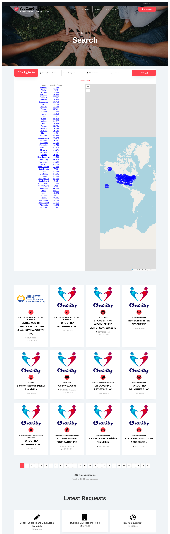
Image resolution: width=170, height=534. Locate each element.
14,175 (56, 128)
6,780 (56, 186)
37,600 (56, 162)
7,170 (56, 68)
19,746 (56, 124)
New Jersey (43, 138)
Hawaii (43, 92)
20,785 (56, 133)
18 (104, 453)
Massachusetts (44, 116)
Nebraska (43, 131)
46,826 (56, 183)
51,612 (56, 126)
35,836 (56, 102)
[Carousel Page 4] (87, 527)
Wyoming (43, 186)
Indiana (44, 100)
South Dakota (43, 164)
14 (85, 453)
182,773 (56, 169)
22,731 (56, 104)
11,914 (56, 92)
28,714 (56, 80)
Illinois (43, 97)
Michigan (43, 119)
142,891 (56, 88)
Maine (43, 112)
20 (114, 453)
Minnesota (44, 121)
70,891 (56, 119)
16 (95, 453)
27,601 (56, 152)
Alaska (43, 68)
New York (43, 143)
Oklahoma (44, 152)
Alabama (43, 66)
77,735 (56, 90)
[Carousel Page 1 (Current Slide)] (80, 527)
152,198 (56, 143)
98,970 (56, 157)
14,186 (56, 140)
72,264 (56, 145)
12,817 (56, 95)
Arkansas (43, 73)
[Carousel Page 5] (89, 527)
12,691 (56, 112)
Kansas (43, 104)
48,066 (56, 167)
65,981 (56, 176)
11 (70, 453)
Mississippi (43, 124)
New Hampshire (43, 135)
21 (119, 453)
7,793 (56, 147)
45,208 (56, 78)
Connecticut (43, 80)
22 (124, 453)
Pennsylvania (44, 157)
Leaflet (134, 248)
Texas (43, 169)
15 (90, 453)
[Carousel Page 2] (82, 527)
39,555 (56, 71)
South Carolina (43, 162)
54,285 (56, 114)
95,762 (56, 97)
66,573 (56, 138)
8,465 (56, 159)
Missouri (43, 126)
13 (80, 453)
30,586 (56, 109)
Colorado (43, 78)
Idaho (43, 95)
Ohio (44, 150)
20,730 (56, 73)
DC (43, 83)
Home (80, 11)
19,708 (56, 83)
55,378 (56, 116)
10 (66, 453)
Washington (43, 179)
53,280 (56, 179)
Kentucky (43, 107)
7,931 (56, 174)
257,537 (56, 76)
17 (99, 453)
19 (109, 453)
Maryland (43, 114)
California (43, 76)
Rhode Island (44, 159)
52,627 (56, 100)
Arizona (44, 71)
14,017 (56, 181)
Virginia (44, 176)
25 (138, 453)
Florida (43, 88)
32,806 (56, 155)
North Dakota (44, 147)
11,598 (56, 135)
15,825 (56, 171)
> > (148, 453)
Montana (43, 128)
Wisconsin (44, 183)
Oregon (43, 155)
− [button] (88, 68)
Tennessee (43, 167)
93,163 (56, 150)
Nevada (44, 133)
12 (75, 453)
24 (134, 453)
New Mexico (43, 140)
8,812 (56, 164)
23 (129, 453)
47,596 (56, 121)
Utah (44, 171)
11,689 (56, 85)
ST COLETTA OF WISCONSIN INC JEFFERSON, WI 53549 (103, 303)
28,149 (56, 107)
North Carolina (43, 145)
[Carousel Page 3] (85, 527)
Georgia (44, 90)
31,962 (56, 66)
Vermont (43, 174)
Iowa (44, 102)
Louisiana (43, 109)
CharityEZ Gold (67, 373)
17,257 (56, 131)
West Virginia (44, 181)
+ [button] (88, 65)
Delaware (43, 85)
